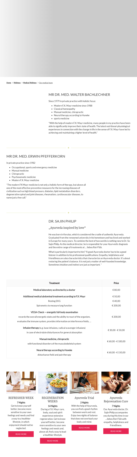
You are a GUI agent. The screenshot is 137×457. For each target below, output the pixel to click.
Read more (21, 434)
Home (8, 83)
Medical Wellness (30, 83)
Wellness (17, 83)
